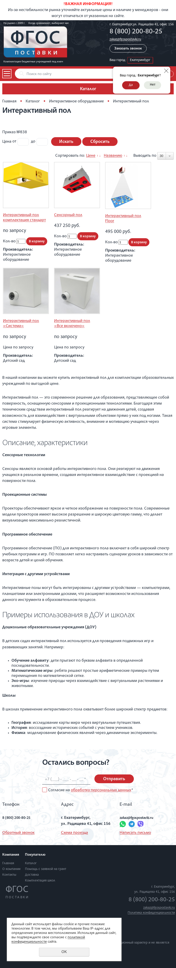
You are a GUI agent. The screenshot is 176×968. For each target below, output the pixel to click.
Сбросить (100, 142)
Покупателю (35, 855)
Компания (10, 855)
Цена (6, 141)
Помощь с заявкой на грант (45, 869)
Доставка (32, 875)
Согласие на (90, 790)
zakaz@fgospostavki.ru (125, 39)
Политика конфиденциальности (151, 913)
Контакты (9, 875)
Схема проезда (74, 833)
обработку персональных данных (101, 790)
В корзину (36, 241)
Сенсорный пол (68, 215)
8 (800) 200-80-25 (136, 32)
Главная (9, 101)
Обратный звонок (18, 833)
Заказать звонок (128, 49)
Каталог (33, 101)
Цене (90, 156)
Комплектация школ (40, 880)
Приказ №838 (14, 132)
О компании (11, 869)
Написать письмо (135, 833)
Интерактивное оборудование (76, 101)
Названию (113, 156)
